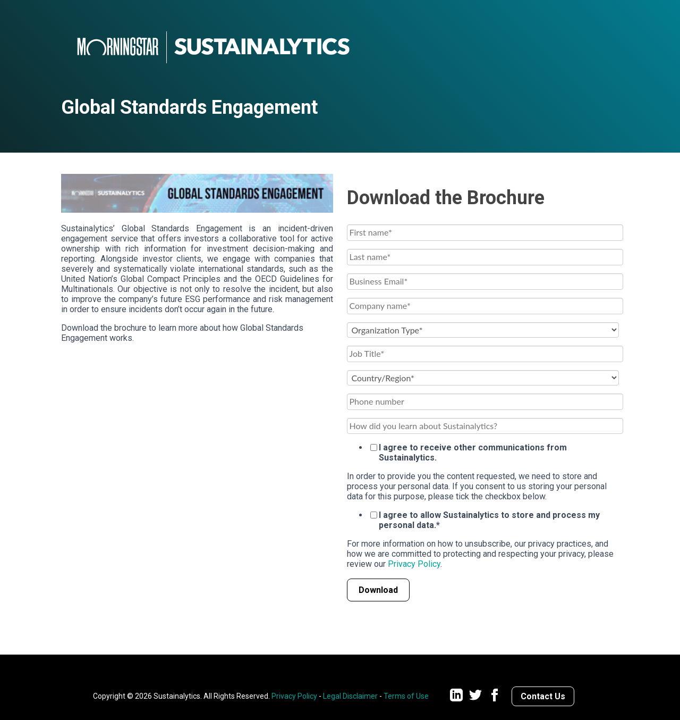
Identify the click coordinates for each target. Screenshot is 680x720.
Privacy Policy (414, 564)
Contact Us (543, 696)
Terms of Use (406, 696)
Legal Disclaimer (350, 696)
